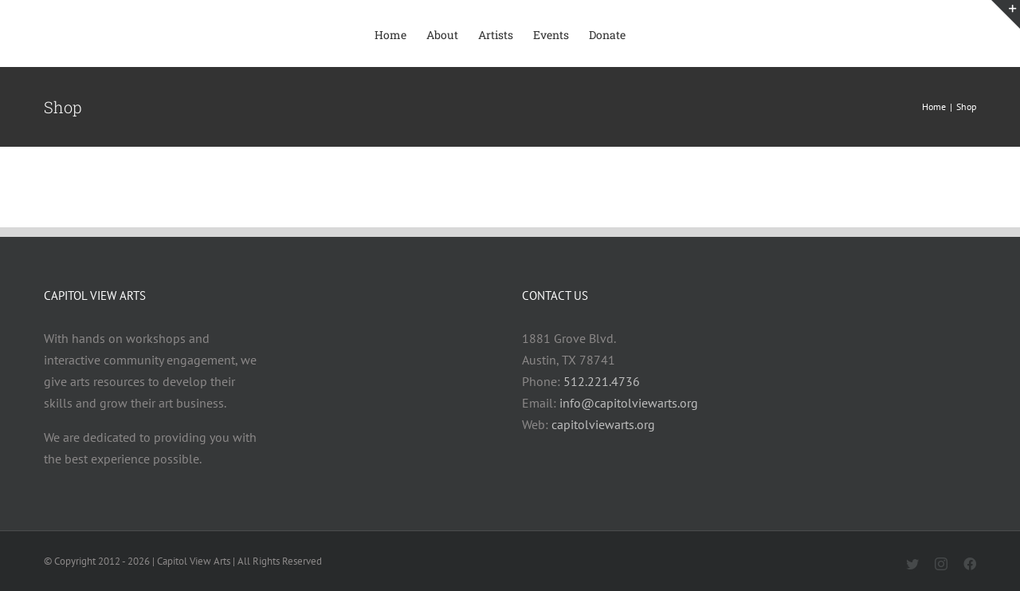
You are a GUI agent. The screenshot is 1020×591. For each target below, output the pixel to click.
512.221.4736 (601, 381)
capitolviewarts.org (603, 424)
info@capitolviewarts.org (628, 403)
